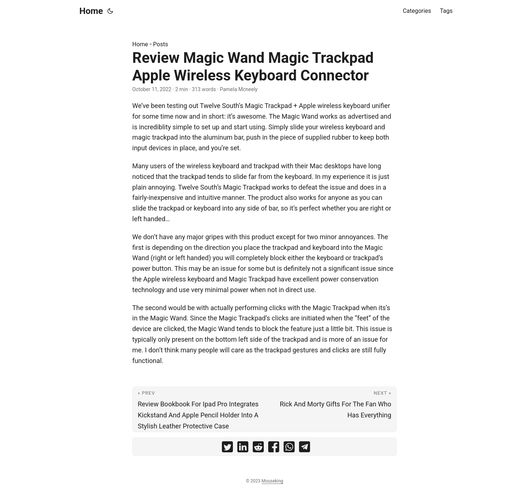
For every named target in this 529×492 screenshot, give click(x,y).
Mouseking (272, 481)
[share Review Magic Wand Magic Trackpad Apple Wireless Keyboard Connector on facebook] (273, 448)
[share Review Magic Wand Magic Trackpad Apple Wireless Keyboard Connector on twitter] (227, 448)
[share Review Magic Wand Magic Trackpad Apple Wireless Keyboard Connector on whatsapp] (289, 448)
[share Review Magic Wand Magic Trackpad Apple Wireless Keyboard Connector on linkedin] (242, 448)
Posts (160, 44)
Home (91, 11)
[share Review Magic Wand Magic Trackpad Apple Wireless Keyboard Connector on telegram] (304, 448)
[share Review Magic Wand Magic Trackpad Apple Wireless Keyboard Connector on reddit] (258, 448)
